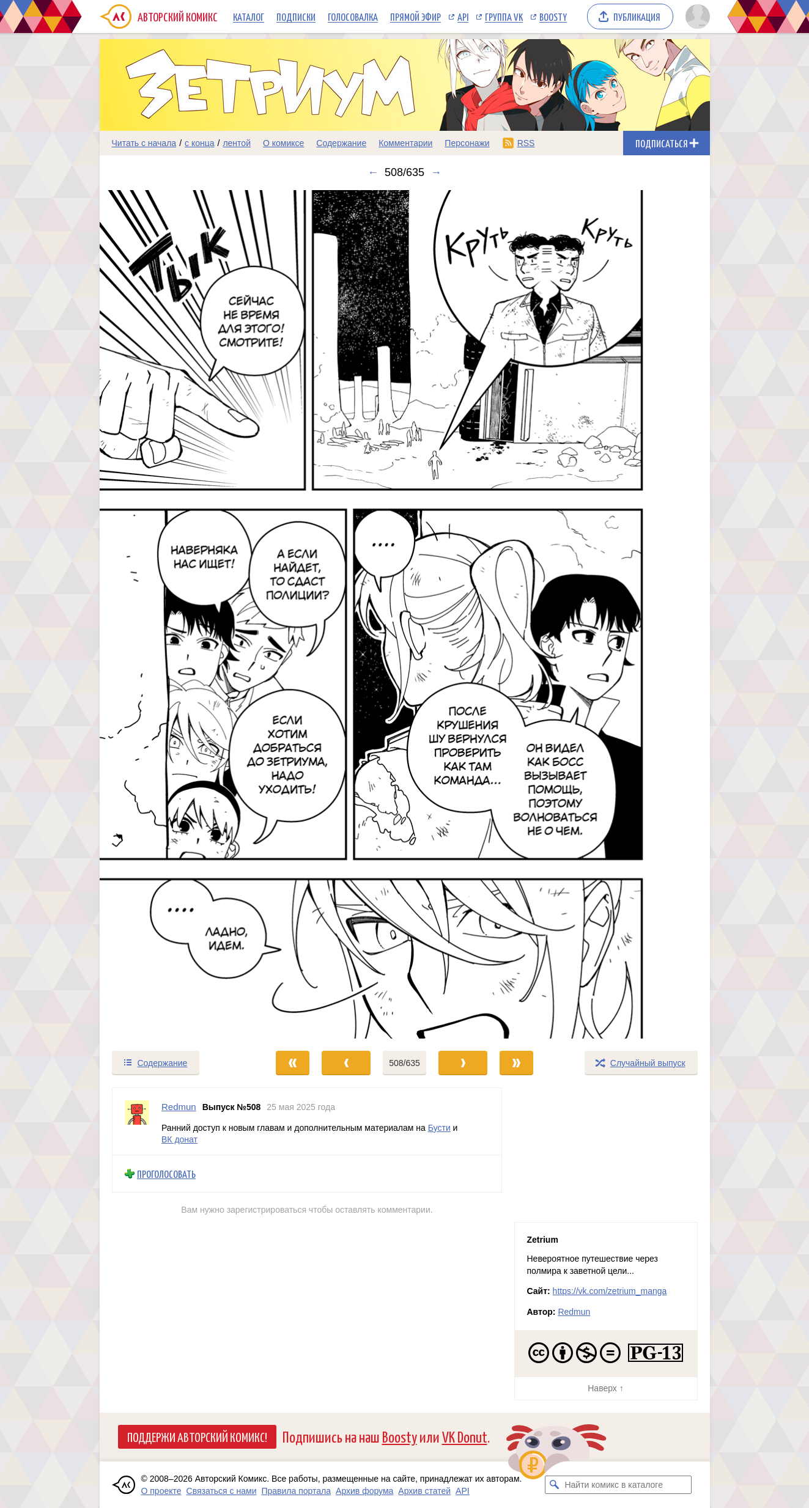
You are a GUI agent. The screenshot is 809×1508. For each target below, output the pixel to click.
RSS (526, 143)
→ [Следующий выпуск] (435, 172)
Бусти (438, 1127)
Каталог (248, 16)
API (462, 16)
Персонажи (467, 143)
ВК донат (179, 1139)
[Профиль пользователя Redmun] (137, 1121)
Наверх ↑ (605, 1388)
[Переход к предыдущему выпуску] (176, 614)
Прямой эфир (415, 16)
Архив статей (424, 1491)
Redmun (574, 1312)
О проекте (161, 1491)
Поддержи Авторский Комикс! (197, 1436)
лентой (237, 143)
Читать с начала (144, 143)
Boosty (553, 16)
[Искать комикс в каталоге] (554, 1484)
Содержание (341, 143)
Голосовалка (353, 16)
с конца (200, 143)
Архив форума (364, 1491)
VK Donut (464, 1436)
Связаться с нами (222, 1491)
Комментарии (405, 143)
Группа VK (504, 16)
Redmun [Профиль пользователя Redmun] (178, 1107)
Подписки (296, 16)
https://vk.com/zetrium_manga (610, 1291)
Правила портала (296, 1491)
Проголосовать (166, 1174)
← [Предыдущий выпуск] (373, 172)
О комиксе (283, 143)
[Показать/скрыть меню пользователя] (695, 16)
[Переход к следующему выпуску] (405, 614)
